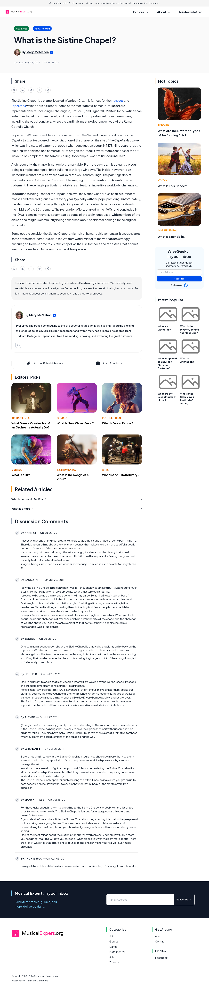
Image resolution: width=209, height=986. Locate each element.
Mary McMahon (37, 52)
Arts (105, 469)
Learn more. (154, 3)
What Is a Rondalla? (172, 236)
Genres (62, 418)
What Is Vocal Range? (117, 423)
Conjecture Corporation (46, 976)
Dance (162, 179)
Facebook (161, 957)
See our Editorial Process (44, 363)
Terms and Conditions (37, 980)
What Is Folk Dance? (172, 186)
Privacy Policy (18, 980)
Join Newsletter (190, 12)
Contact (160, 941)
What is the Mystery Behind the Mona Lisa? (189, 329)
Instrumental (21, 418)
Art (111, 936)
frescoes (117, 100)
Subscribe (179, 279)
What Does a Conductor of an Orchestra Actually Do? (30, 425)
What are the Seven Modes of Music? (167, 397)
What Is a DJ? (20, 475)
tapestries (18, 106)
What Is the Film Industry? (120, 475)
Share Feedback (108, 363)
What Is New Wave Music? (75, 423)
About (159, 936)
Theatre (163, 124)
